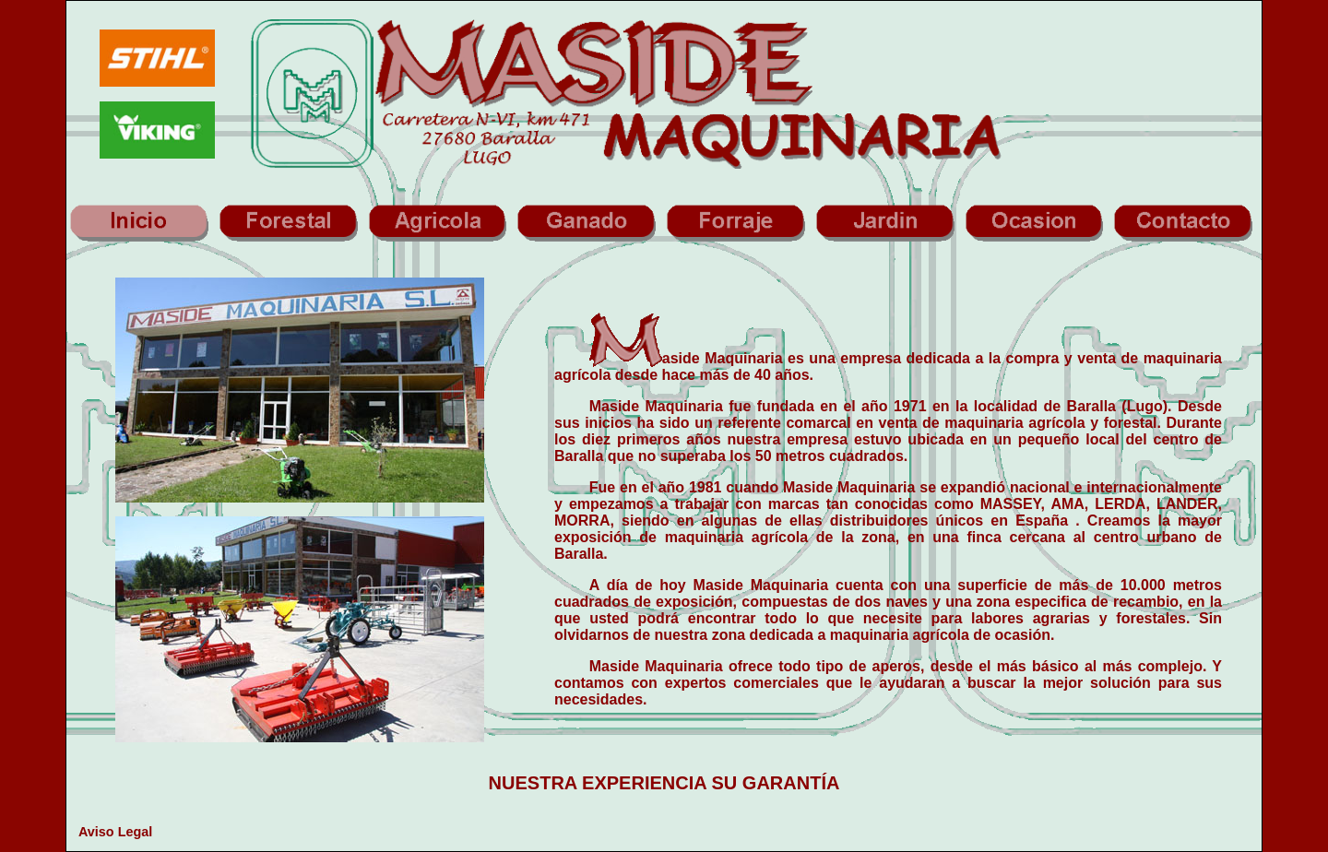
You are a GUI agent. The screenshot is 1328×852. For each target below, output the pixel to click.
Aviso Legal (115, 831)
